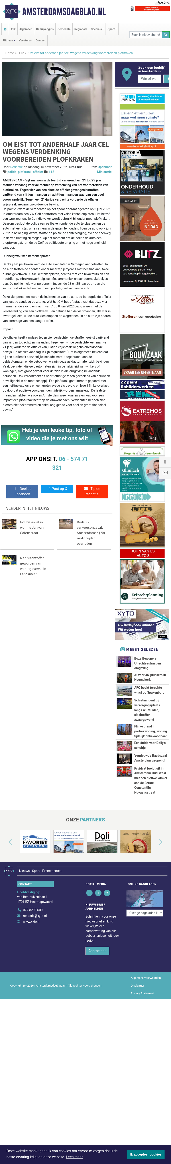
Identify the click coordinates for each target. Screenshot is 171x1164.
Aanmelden (97, 1044)
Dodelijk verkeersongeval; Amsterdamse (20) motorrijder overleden (91, 533)
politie (12, 172)
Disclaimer (137, 1079)
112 (13, 29)
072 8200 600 (33, 1003)
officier (38, 172)
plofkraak (24, 172)
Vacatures (25, 40)
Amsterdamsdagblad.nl (64, 12)
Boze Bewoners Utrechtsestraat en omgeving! (147, 663)
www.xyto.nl (31, 1015)
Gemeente (64, 29)
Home (9, 53)
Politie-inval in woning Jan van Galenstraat (32, 527)
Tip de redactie (92, 491)
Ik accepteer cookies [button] (146, 1154)
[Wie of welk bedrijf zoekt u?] (149, 79)
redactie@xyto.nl (35, 1009)
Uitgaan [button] (8, 40)
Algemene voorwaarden (146, 1071)
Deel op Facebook (22, 491)
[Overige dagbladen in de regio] (144, 993)
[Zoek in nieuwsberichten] (145, 34)
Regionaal (80, 29)
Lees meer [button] (74, 1157)
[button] (5, 938)
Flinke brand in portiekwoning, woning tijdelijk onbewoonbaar (150, 731)
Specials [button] (96, 29)
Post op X (57, 489)
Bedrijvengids (45, 29)
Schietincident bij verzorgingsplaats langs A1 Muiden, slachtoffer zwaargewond (147, 710)
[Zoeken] (166, 34)
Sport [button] (111, 29)
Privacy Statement (142, 1086)
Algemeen (25, 29)
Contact (41, 40)
